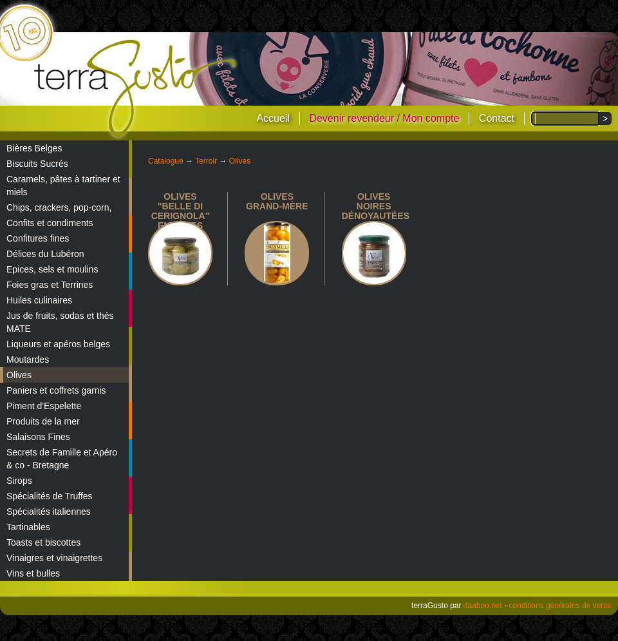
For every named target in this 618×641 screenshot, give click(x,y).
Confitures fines (37, 238)
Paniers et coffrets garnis (56, 390)
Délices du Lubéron (45, 254)
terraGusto (136, 88)
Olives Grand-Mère (277, 201)
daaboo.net (483, 605)
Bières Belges (34, 148)
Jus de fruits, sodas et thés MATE (60, 322)
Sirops (19, 480)
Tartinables (28, 527)
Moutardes (27, 359)
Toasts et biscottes (43, 542)
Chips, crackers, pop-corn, (58, 207)
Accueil (273, 118)
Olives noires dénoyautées (375, 206)
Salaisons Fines (38, 437)
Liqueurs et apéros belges (58, 344)
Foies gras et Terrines (49, 285)
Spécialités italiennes (48, 511)
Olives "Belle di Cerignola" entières (180, 211)
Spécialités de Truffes (49, 496)
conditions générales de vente (560, 605)
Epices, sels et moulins (52, 269)
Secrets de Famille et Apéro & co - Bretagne (61, 458)
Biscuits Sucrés (37, 163)
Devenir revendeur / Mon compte (384, 118)
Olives (19, 375)
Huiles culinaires (39, 300)
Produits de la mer (43, 421)
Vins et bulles (33, 573)
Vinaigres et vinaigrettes (54, 558)
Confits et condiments (49, 223)
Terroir (206, 161)
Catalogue (165, 161)
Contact (496, 118)
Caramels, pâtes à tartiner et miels (63, 185)
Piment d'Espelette (43, 406)
